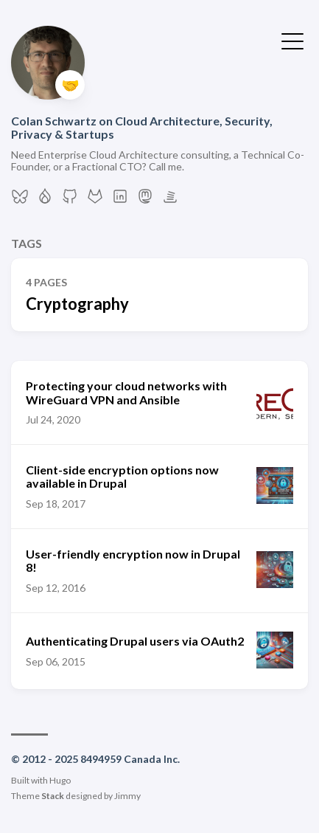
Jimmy (127, 795)
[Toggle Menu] (292, 40)
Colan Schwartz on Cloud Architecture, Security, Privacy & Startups (142, 127)
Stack (52, 795)
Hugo (60, 780)
